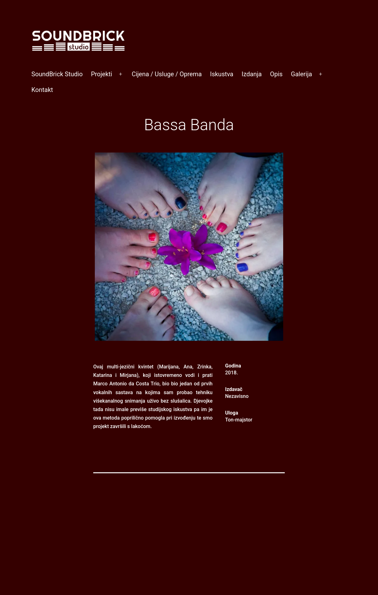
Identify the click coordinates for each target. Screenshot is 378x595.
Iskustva (221, 74)
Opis (276, 74)
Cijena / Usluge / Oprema (167, 74)
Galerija (301, 74)
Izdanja (252, 74)
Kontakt (42, 90)
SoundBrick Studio (57, 74)
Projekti (101, 74)
